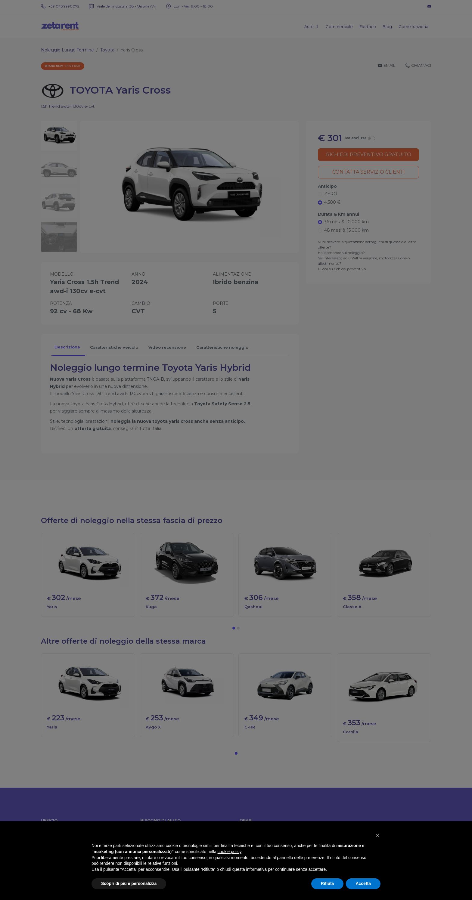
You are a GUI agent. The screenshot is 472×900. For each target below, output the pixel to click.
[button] (377, 835)
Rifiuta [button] (327, 883)
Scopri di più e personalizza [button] (129, 883)
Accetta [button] (363, 883)
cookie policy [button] (229, 851)
